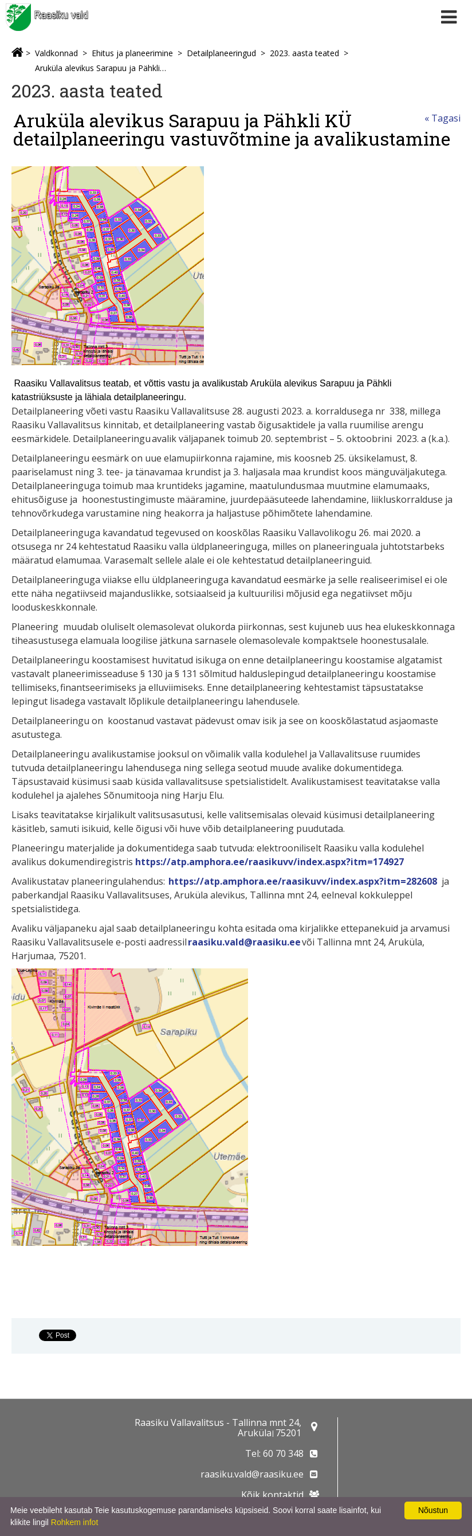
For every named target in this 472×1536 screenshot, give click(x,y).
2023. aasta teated (304, 53)
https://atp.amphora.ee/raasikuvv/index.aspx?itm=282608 (302, 881)
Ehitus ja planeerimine (132, 53)
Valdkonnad (56, 53)
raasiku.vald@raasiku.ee (244, 942)
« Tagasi (442, 118)
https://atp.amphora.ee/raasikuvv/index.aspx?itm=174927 (269, 861)
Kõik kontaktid (272, 1494)
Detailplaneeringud (221, 53)
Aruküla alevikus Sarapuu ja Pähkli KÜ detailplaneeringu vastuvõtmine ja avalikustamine (101, 67)
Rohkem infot (74, 1522)
